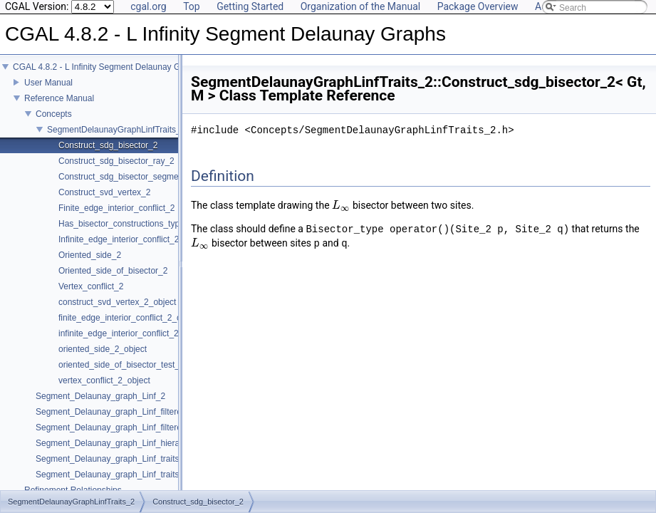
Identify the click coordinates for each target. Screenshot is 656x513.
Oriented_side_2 (89, 265)
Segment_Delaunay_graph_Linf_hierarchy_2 (120, 453)
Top (191, 6)
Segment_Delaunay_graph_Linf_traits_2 (112, 469)
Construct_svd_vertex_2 (104, 202)
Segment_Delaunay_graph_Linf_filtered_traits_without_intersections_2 (169, 437)
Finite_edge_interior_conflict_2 (116, 218)
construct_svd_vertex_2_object (117, 312)
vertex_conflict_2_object (104, 390)
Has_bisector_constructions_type (121, 234)
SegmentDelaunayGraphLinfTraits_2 (116, 140)
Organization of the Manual (360, 6)
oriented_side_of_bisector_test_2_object (135, 375)
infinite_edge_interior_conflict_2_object (132, 343)
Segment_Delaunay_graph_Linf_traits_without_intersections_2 (155, 484)
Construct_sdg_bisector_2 (107, 155)
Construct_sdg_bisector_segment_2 (126, 187)
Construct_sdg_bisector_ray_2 (116, 171)
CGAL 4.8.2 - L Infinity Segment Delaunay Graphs (107, 77)
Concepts (54, 124)
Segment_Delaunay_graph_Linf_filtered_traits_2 (127, 422)
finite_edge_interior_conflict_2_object (128, 328)
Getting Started (250, 6)
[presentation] (341, 205)
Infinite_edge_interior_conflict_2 (118, 249)
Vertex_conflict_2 (90, 296)
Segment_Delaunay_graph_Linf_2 (100, 406)
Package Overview (478, 6)
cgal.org (148, 6)
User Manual (48, 93)
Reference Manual (59, 108)
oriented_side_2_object (102, 359)
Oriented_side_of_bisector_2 (112, 281)
